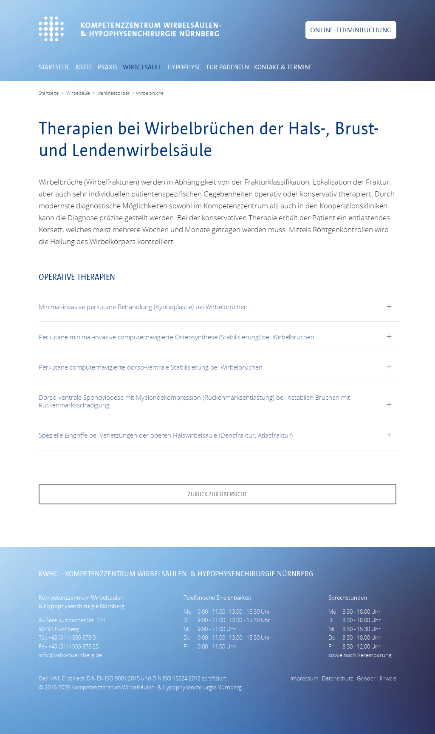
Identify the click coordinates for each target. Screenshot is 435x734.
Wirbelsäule (142, 67)
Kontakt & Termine (283, 67)
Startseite (54, 67)
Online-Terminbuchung (351, 30)
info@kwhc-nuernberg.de (70, 655)
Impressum (304, 678)
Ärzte (84, 67)
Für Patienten (227, 67)
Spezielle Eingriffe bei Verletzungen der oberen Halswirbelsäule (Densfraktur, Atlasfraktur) (166, 435)
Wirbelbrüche (150, 93)
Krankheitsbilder (113, 93)
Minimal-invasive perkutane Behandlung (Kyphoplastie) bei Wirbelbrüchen (143, 306)
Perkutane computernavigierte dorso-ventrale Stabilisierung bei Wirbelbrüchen (151, 367)
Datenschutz (337, 678)
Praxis (108, 67)
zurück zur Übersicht (217, 494)
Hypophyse (184, 67)
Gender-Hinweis (376, 678)
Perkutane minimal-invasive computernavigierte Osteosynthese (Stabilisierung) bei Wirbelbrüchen (176, 337)
